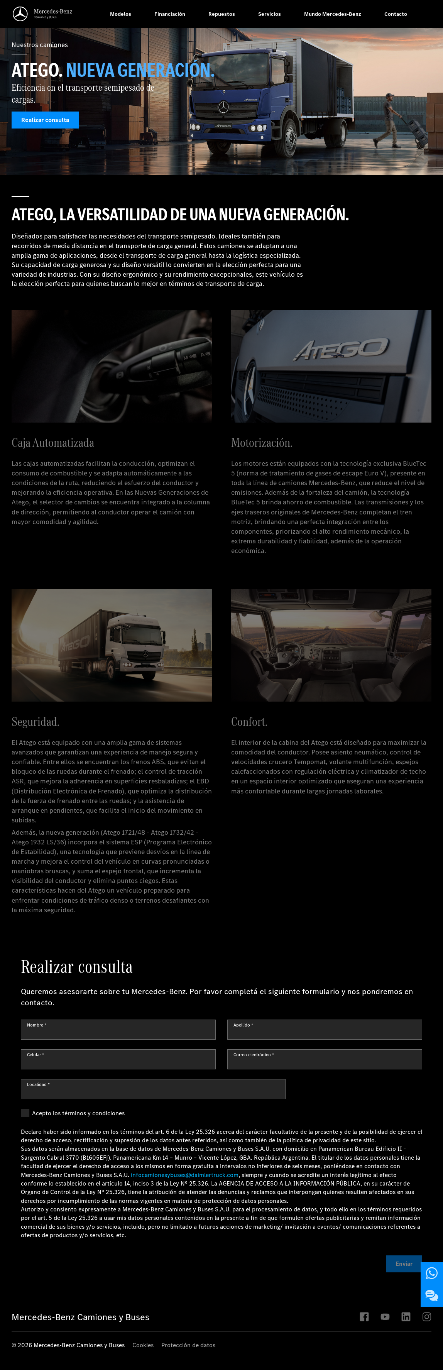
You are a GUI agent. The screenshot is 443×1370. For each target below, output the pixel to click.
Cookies (143, 1345)
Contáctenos (433, 1273)
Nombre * (36, 1025)
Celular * (35, 1055)
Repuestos (221, 14)
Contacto (395, 14)
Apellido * (243, 1025)
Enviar (404, 1264)
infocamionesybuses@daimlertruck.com (184, 1175)
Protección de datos (188, 1345)
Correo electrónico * (253, 1055)
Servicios (269, 14)
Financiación (169, 14)
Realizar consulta (45, 120)
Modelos (120, 14)
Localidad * (38, 1084)
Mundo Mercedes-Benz (332, 14)
